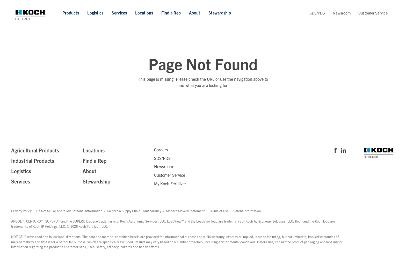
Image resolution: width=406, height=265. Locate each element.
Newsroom (342, 12)
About (194, 12)
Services (119, 12)
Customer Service (373, 12)
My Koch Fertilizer (170, 183)
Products (70, 12)
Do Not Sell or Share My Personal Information (69, 211)
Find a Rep (171, 12)
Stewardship (219, 12)
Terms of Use (219, 211)
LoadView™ (175, 221)
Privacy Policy (21, 211)
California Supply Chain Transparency (134, 211)
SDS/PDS (317, 12)
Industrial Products (32, 160)
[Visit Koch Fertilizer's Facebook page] (335, 151)
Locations (144, 12)
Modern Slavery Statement (185, 211)
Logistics (95, 12)
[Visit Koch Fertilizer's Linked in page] (343, 151)
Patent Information (247, 211)
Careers (161, 149)
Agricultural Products (35, 150)
